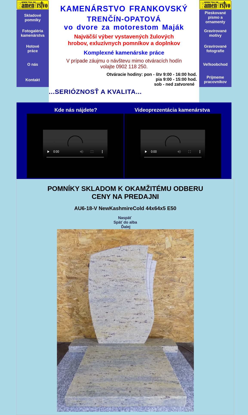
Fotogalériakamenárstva (32, 33)
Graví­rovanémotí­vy (215, 33)
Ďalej (125, 227)
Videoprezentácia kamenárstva (172, 146)
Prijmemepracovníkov (215, 79)
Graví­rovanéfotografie (215, 48)
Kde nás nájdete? (75, 146)
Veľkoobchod (215, 64)
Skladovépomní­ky (32, 17)
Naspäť (125, 218)
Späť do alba (125, 222)
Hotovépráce (32, 48)
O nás (32, 64)
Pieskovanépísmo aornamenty (215, 17)
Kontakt (33, 80)
